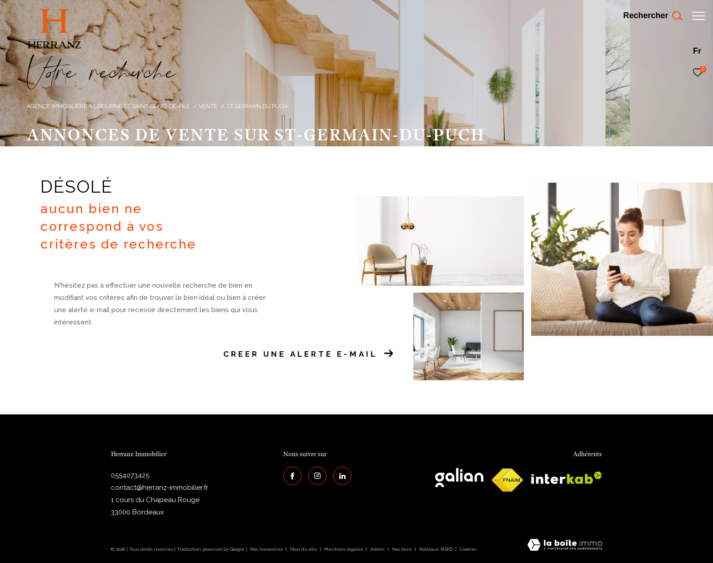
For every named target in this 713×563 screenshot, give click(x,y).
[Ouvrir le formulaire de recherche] (648, 16)
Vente (208, 106)
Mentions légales (344, 549)
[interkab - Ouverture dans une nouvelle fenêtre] (566, 478)
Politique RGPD (435, 549)
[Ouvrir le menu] (698, 16)
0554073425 (130, 475)
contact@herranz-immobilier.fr (159, 487)
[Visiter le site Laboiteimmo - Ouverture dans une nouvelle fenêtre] (564, 546)
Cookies (468, 549)
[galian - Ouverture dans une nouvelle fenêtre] (459, 477)
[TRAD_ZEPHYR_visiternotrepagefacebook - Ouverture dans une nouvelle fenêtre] (292, 476)
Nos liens (402, 549)
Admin (378, 549)
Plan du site (304, 549)
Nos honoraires (266, 549)
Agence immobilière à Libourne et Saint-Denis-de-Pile (108, 106)
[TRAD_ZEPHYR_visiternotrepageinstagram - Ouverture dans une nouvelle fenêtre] (317, 476)
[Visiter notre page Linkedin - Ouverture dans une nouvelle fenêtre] (342, 476)
